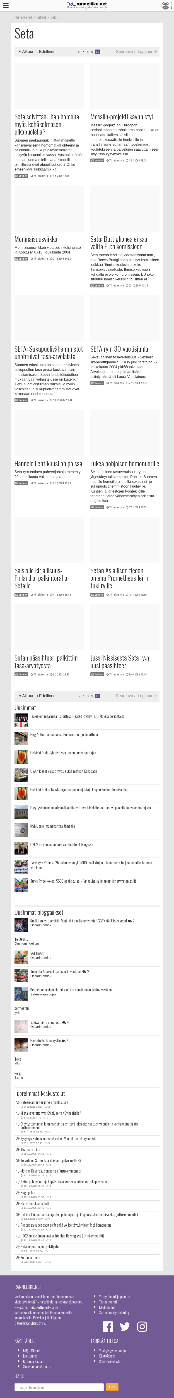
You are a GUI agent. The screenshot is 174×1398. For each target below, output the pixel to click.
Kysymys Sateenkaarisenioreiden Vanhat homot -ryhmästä (59, 1138)
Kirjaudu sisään (33, 1361)
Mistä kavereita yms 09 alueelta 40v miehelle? (51, 1113)
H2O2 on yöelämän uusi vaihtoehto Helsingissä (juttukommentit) (62, 1236)
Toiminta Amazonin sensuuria (59, 971)
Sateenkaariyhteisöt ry (114, 1312)
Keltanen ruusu (30, 1257)
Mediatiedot (107, 1307)
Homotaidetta (49, 1040)
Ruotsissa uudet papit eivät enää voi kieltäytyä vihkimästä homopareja (66, 1225)
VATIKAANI (37, 953)
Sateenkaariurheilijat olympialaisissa (44, 1102)
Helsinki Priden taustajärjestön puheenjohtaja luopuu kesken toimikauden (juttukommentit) (79, 1214)
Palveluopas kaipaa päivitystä (40, 1246)
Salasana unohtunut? (37, 1366)
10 (97, 52)
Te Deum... (21, 939)
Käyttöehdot (107, 1356)
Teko (17, 1059)
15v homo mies (30, 1149)
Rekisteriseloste (110, 1361)
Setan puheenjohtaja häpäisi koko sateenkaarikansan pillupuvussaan (65, 1182)
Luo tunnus (30, 1356)
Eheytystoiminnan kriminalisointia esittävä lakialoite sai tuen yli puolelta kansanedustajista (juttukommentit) (79, 1126)
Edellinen (46, 51)
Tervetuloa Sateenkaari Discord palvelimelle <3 (51, 1160)
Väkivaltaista (49, 1022)
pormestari (21, 1008)
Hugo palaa (28, 1192)
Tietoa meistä (108, 1302)
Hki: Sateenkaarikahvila (35, 1203)
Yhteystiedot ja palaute (114, 1296)
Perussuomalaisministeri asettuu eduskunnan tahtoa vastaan (71, 990)
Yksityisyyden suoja (112, 1350)
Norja (18, 1073)
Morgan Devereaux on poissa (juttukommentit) (51, 1171)
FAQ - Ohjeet (31, 1350)
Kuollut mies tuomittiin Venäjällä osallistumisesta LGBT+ (82, 921)
